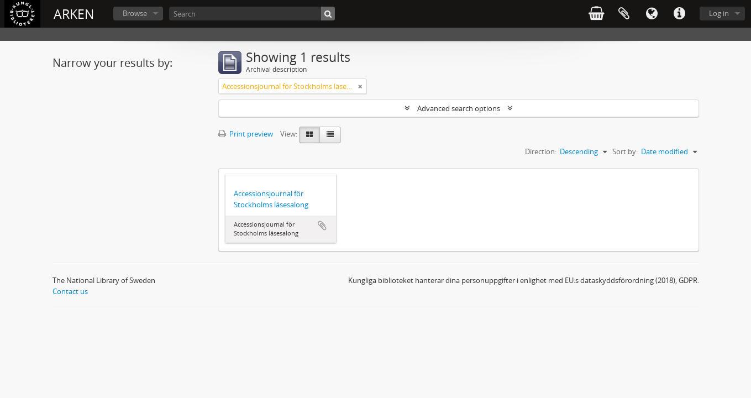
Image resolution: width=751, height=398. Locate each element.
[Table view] (330, 135)
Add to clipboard (322, 225)
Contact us (70, 291)
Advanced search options (459, 108)
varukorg (596, 14)
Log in (719, 13)
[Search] (252, 13)
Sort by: (625, 151)
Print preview (245, 134)
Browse (135, 13)
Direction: (540, 151)
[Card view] (309, 135)
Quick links (679, 14)
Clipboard (624, 14)
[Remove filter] (360, 86)
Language (651, 14)
